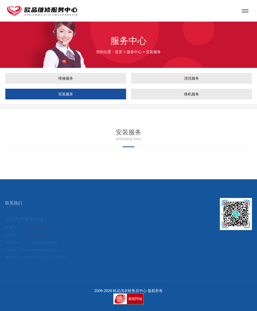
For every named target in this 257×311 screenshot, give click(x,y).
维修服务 (65, 78)
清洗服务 (191, 78)
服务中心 (134, 52)
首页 (118, 52)
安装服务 (65, 94)
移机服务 (191, 94)
